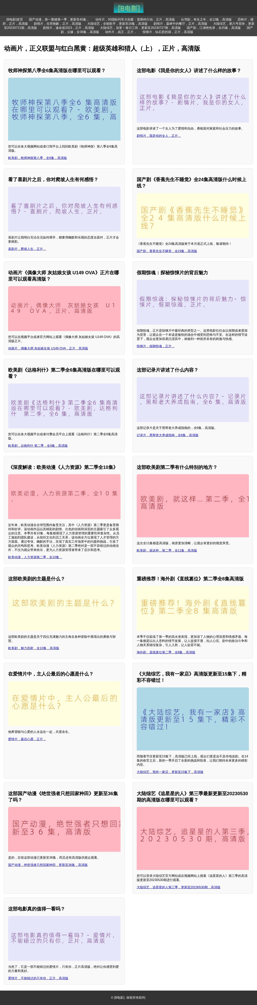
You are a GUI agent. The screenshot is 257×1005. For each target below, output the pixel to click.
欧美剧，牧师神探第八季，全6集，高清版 (37, 158)
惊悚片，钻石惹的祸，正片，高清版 (168, 32)
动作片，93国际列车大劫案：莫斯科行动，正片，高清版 (135, 19)
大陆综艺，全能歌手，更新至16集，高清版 (117, 23)
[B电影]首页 (15, 19)
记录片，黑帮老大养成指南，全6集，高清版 (168, 435)
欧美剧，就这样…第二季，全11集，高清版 (167, 550)
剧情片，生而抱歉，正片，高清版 (57, 23)
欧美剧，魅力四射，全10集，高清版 (33, 648)
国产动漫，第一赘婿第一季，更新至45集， (59, 19)
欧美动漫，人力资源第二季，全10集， (35, 557)
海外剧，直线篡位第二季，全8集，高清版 (166, 652)
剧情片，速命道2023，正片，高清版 (68, 27)
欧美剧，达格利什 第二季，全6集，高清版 (38, 445)
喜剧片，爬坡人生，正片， (27, 249)
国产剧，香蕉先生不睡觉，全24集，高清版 (167, 251)
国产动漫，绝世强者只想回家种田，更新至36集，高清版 (48, 865)
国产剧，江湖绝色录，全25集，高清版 (214, 27)
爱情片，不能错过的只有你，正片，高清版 (38, 978)
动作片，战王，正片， (121, 32)
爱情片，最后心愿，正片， (27, 739)
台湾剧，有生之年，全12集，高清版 (206, 19)
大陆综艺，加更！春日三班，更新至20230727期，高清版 (140, 27)
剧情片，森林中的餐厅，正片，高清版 (180, 23)
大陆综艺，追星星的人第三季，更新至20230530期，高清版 (178, 887)
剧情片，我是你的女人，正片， (159, 135)
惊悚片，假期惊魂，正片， (156, 346)
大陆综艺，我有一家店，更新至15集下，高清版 (170, 772)
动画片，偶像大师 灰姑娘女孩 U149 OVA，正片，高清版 (48, 348)
